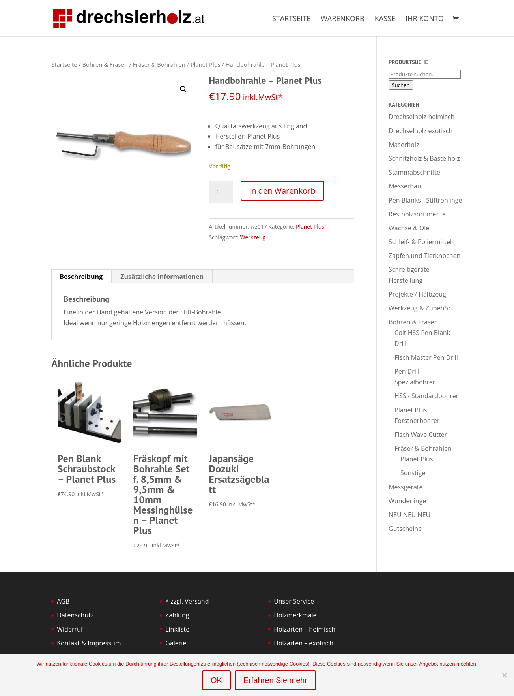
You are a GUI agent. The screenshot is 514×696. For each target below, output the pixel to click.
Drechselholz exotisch (420, 130)
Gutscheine (405, 528)
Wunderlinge (407, 501)
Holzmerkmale (295, 615)
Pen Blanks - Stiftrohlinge (425, 200)
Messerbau (405, 186)
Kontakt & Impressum (89, 643)
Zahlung (177, 615)
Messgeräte (405, 487)
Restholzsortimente (417, 214)
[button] (183, 89)
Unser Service (294, 601)
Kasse (385, 19)
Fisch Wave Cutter (420, 434)
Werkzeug (252, 237)
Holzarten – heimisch (304, 629)
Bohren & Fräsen (105, 64)
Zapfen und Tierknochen (424, 255)
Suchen (401, 84)
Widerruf (70, 629)
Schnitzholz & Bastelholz (424, 158)
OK (216, 680)
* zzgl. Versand (187, 601)
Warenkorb (342, 19)
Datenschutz (75, 615)
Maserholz (404, 144)
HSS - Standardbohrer (426, 395)
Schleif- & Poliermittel (420, 241)
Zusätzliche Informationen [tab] (162, 276)
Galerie (175, 643)
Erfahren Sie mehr (275, 680)
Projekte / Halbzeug (417, 294)
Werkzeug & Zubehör (419, 308)
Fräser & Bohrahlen (159, 64)
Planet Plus (206, 64)
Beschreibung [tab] (81, 276)
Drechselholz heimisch (421, 116)
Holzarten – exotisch (303, 643)
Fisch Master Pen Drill (426, 357)
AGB (63, 601)
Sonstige (412, 472)
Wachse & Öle (409, 228)
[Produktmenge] (220, 192)
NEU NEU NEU (409, 514)
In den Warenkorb (282, 190)
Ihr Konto (425, 19)
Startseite (291, 19)
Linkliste (177, 629)
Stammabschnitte (414, 172)
